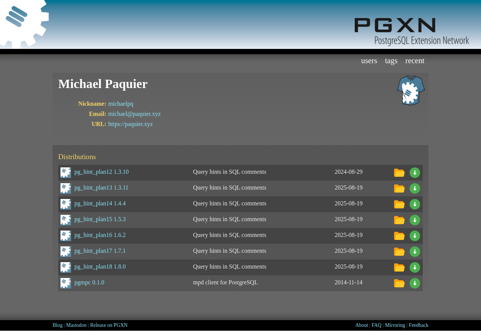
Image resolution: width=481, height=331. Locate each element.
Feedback (418, 325)
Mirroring (395, 325)
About (361, 325)
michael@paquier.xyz (134, 114)
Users (369, 60)
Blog (57, 325)
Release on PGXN (109, 325)
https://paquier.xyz (130, 124)
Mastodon (76, 325)
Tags (391, 60)
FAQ (376, 325)
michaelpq (120, 103)
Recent (415, 60)
